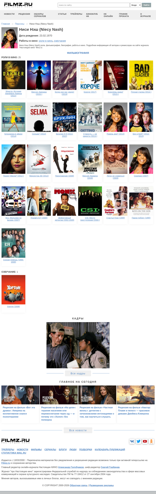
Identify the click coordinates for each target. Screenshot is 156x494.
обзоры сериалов (40, 15)
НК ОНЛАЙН (108, 15)
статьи (62, 14)
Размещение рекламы (101, 485)
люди (72, 449)
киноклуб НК (92, 15)
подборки (85, 449)
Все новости (78, 430)
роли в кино (46, 40)
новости (9, 14)
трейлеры (76, 14)
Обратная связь (79, 485)
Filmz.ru (5, 463)
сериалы (50, 449)
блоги (63, 449)
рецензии (24, 14)
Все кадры (78, 373)
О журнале (145, 15)
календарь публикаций (110, 449)
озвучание (60, 40)
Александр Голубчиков (71, 467)
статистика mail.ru (13, 453)
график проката (124, 15)
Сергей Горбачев (110, 467)
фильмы (36, 449)
